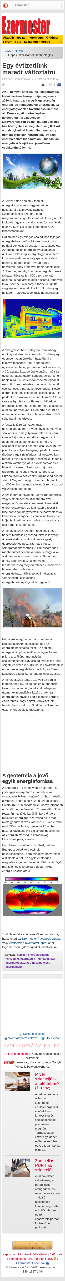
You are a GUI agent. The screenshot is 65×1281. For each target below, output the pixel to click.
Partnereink (36, 1258)
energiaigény (14, 966)
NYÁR (19, 50)
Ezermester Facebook (32, 1263)
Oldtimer (52, 37)
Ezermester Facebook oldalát (41, 938)
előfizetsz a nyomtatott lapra (28, 943)
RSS (51, 1258)
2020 (8, 50)
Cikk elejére (50, 1038)
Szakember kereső (37, 41)
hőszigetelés (40, 962)
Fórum (7, 41)
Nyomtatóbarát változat (21, 1038)
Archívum (37, 37)
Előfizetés (55, 1254)
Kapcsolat (9, 1254)
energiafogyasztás (18, 962)
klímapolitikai (46, 958)
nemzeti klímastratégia (20, 958)
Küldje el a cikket (32, 1033)
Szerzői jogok (18, 1258)
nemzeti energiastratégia (33, 954)
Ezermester (21, 5)
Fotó (18, 41)
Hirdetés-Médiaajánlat (32, 1254)
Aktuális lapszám (15, 37)
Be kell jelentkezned (17, 1053)
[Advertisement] (33, 743)
